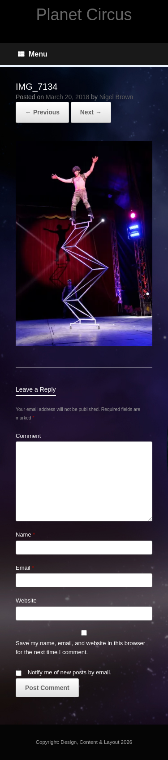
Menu (32, 54)
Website (26, 600)
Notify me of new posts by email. (70, 672)
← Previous (42, 112)
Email (25, 567)
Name (25, 534)
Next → (91, 112)
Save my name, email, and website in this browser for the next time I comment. (80, 647)
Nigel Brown (116, 96)
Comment (28, 435)
